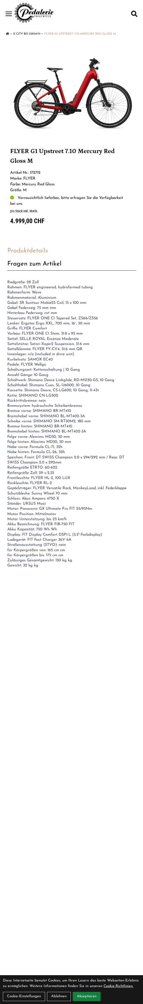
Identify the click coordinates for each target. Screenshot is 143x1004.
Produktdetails (27, 251)
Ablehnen (59, 996)
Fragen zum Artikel (34, 264)
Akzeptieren (86, 996)
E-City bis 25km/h (26, 33)
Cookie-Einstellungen (24, 996)
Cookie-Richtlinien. (118, 986)
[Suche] (134, 14)
